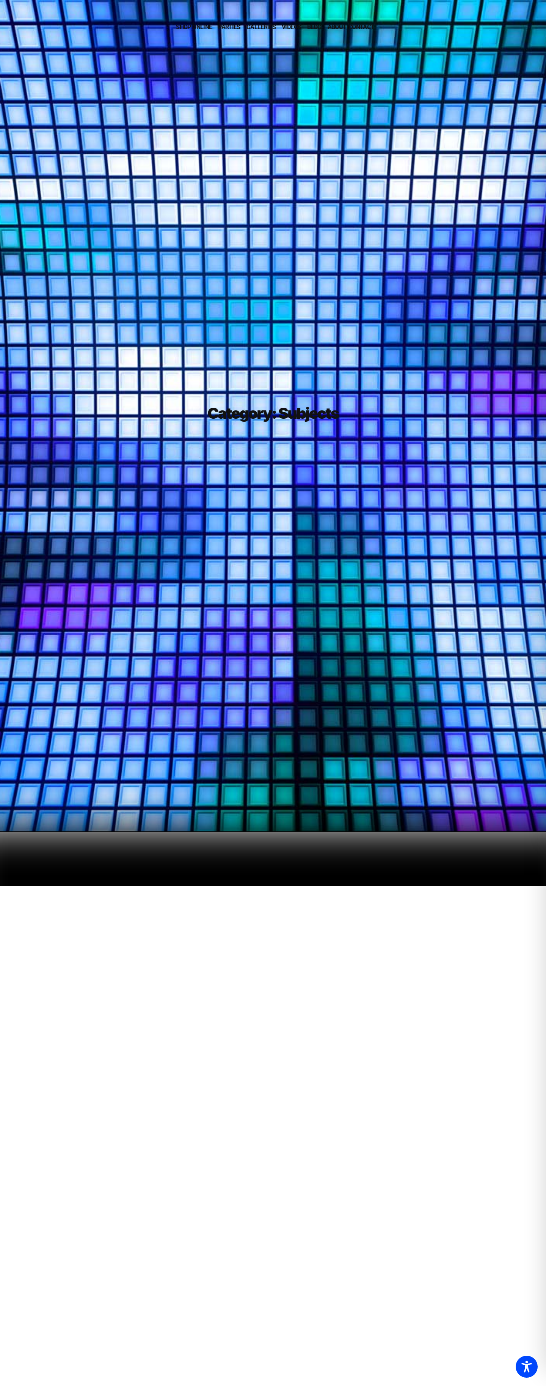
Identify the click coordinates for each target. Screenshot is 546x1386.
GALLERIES (261, 27)
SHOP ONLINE (194, 27)
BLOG (314, 27)
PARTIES (229, 27)
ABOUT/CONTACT (351, 27)
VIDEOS (291, 27)
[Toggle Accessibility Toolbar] (526, 1366)
